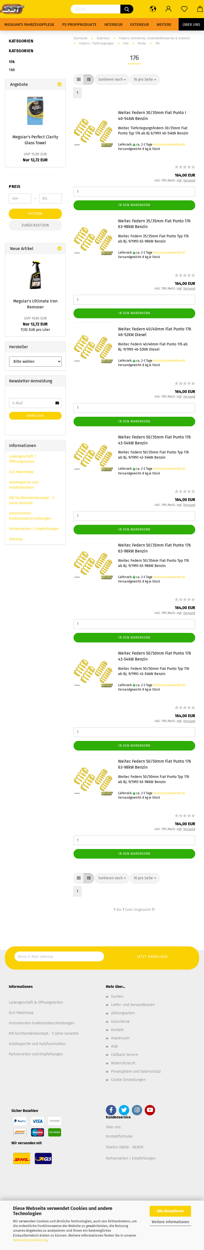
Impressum (120, 1038)
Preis (14, 186)
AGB (114, 1046)
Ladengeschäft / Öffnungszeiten (22, 459)
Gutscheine (120, 1021)
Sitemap (16, 539)
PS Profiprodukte (79, 24)
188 (12, 69)
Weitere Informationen (170, 1222)
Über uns (191, 24)
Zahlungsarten (123, 1013)
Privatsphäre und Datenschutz (136, 1071)
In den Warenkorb (134, 205)
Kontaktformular (119, 1136)
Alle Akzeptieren (170, 1211)
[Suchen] (126, 9)
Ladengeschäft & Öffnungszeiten (36, 1002)
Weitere (164, 24)
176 (11, 61)
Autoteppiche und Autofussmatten (37, 1044)
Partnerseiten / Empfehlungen (34, 529)
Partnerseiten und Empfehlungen (36, 1054)
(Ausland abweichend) (169, 144)
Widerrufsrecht (123, 1063)
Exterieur (139, 24)
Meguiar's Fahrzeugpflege (29, 24)
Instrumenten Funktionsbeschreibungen (30, 516)
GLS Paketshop (21, 472)
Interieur (113, 24)
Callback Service (124, 1054)
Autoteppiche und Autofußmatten (23, 485)
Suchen (117, 996)
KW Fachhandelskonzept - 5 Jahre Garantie (31, 500)
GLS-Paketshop (21, 1013)
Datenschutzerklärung (30, 1240)
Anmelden (35, 416)
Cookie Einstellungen (128, 1080)
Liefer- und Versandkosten (133, 1005)
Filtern (35, 213)
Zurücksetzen (35, 225)
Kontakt (117, 1030)
